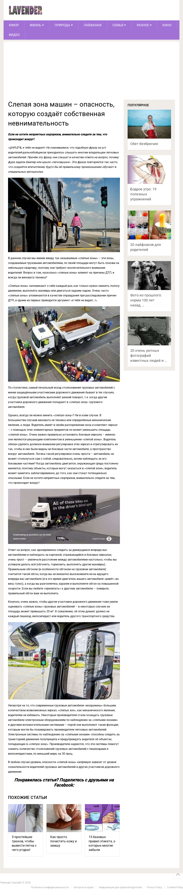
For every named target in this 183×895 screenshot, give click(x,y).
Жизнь (35, 25)
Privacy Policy (154, 887)
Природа (62, 25)
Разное (143, 25)
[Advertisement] (91, 73)
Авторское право (84, 887)
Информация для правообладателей (120, 887)
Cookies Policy (175, 887)
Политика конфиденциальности (50, 887)
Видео (14, 35)
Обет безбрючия (144, 144)
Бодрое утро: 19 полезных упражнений (143, 194)
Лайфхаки (93, 25)
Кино (166, 25)
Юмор (14, 25)
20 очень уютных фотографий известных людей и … (148, 355)
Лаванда (5, 882)
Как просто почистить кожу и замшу (63, 841)
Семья (117, 25)
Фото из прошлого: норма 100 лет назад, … (146, 300)
